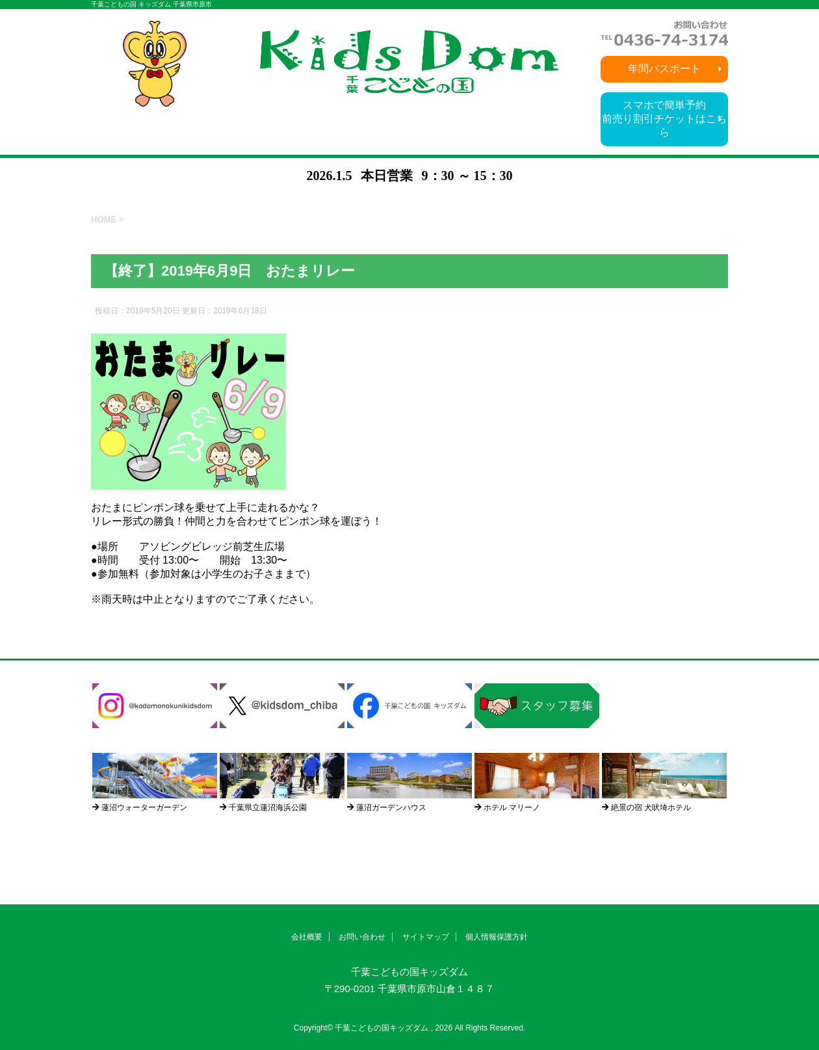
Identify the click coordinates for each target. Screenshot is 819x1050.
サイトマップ (425, 936)
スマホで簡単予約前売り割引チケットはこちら (664, 118)
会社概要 (306, 936)
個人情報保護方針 (496, 936)
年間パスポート (664, 68)
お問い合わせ (362, 936)
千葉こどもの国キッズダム (409, 971)
